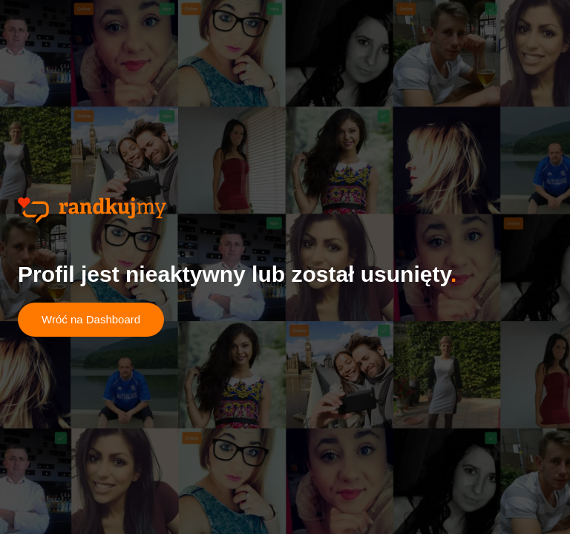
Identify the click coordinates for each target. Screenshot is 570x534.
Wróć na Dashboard (91, 319)
